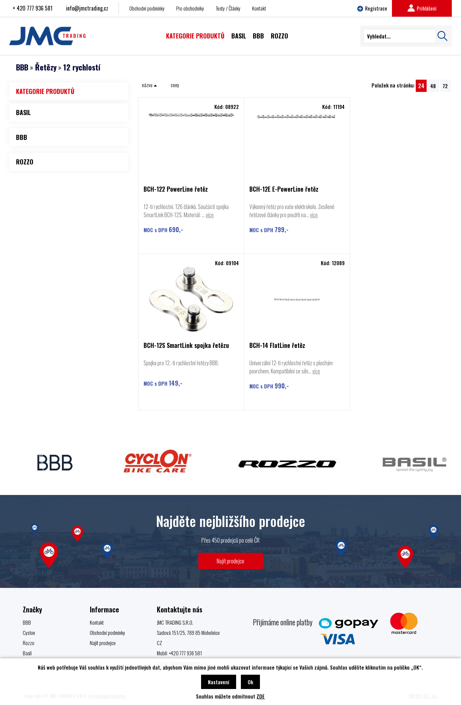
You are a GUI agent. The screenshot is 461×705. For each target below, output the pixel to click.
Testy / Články (228, 8)
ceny (175, 85)
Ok (250, 682)
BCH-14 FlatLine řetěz (171, 346)
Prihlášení (422, 8)
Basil (27, 653)
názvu (149, 85)
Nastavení (218, 682)
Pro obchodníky (190, 8)
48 (433, 86)
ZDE (261, 696)
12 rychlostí (81, 67)
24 (421, 85)
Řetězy (45, 67)
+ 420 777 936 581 (32, 8)
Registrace (372, 8)
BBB (22, 67)
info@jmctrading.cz (87, 8)
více (210, 215)
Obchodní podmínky (147, 8)
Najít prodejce (230, 561)
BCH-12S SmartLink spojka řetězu (394, 189)
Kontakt (259, 8)
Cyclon (29, 632)
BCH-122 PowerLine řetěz (176, 189)
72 (445, 86)
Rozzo (28, 642)
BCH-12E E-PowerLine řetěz (282, 189)
